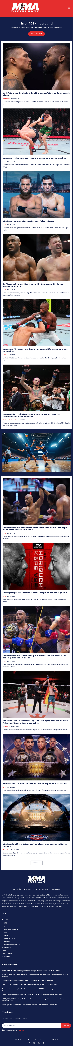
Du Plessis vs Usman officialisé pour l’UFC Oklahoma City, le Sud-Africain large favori (33, 285)
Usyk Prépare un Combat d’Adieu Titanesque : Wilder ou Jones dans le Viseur (36, 94)
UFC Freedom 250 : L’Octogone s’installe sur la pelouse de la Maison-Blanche (35, 845)
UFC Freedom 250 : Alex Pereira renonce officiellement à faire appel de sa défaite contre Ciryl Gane (35, 528)
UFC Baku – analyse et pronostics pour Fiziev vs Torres (28, 221)
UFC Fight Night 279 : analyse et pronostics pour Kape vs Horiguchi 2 (35, 592)
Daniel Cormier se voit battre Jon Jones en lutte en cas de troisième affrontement (32, 995)
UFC (4, 161)
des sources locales (20, 906)
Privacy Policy (20, 1030)
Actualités (6, 99)
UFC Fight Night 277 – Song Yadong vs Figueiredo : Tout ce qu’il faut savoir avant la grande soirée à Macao (35, 1000)
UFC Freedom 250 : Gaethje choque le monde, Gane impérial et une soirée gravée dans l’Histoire (34, 656)
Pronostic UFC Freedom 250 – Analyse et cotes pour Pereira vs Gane (35, 783)
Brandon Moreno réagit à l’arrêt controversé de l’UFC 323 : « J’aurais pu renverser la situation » (36, 990)
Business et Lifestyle (10, 420)
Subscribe (66, 1025)
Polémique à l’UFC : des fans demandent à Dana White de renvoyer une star (29, 1005)
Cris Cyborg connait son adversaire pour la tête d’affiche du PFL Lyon (27, 981)
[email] (31, 1025)
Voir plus (36, 863)
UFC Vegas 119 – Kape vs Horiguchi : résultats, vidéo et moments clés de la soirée (35, 350)
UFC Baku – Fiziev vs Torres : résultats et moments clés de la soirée (34, 158)
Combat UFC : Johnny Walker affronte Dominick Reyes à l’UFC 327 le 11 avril (29, 985)
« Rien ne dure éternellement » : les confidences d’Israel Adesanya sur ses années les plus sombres (35, 975)
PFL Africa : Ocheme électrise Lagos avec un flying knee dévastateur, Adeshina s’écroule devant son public (35, 722)
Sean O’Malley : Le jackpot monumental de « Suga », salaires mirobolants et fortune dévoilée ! (31, 415)
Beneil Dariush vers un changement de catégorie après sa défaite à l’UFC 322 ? (31, 971)
